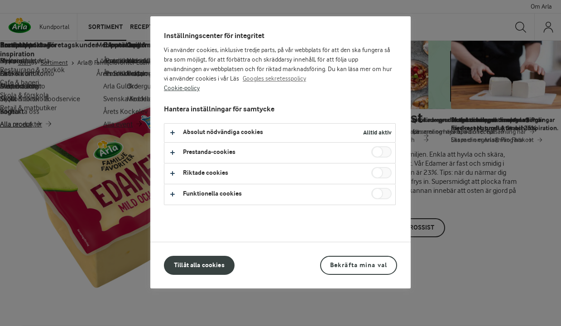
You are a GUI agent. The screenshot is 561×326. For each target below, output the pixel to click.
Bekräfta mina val (358, 265)
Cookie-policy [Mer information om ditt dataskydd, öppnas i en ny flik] (182, 88)
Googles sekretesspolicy (274, 79)
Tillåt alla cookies (199, 265)
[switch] (381, 152)
